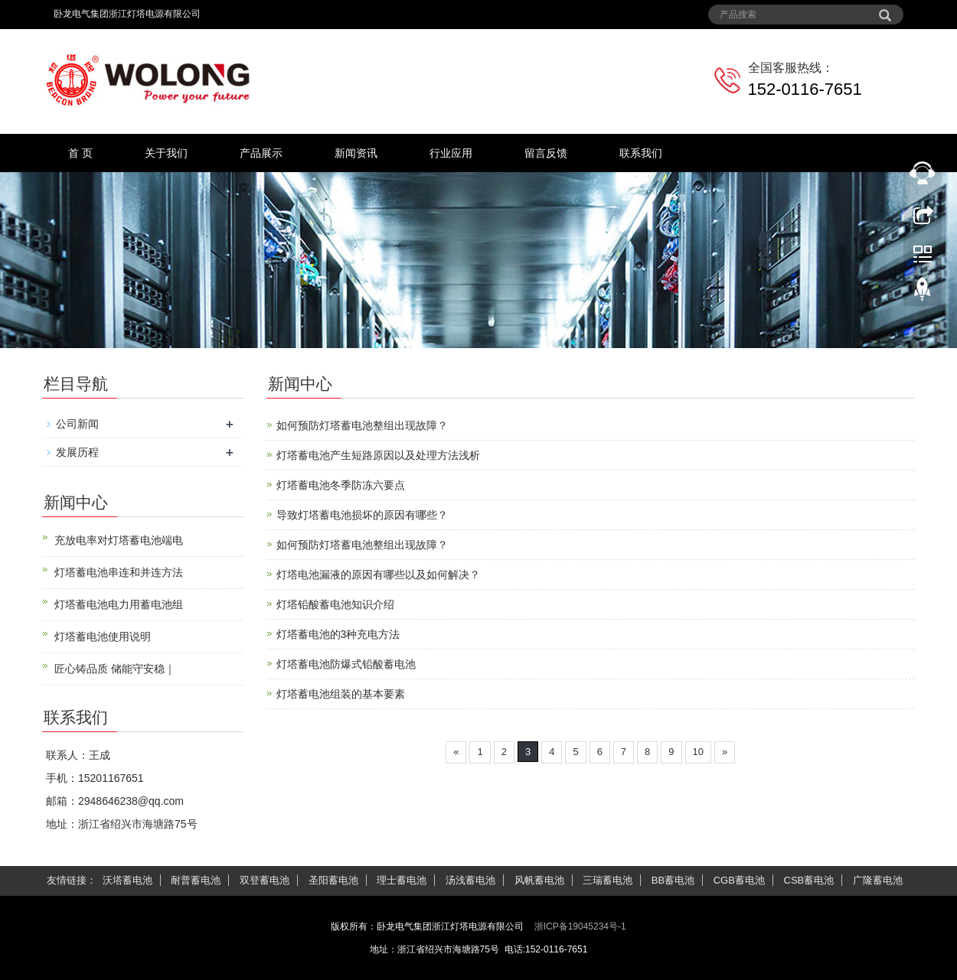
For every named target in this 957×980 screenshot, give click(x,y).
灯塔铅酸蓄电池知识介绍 (335, 604)
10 (698, 751)
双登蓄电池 (264, 880)
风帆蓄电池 (539, 880)
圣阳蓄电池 (333, 880)
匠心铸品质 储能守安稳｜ (114, 669)
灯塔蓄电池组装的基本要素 (340, 694)
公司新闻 (77, 424)
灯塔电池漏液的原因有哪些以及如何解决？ (378, 574)
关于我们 (166, 153)
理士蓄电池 (401, 880)
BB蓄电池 (673, 880)
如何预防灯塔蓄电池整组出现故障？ (362, 425)
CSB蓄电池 (809, 880)
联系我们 (640, 153)
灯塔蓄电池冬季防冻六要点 (340, 485)
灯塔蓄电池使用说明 (102, 636)
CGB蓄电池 (739, 880)
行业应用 (451, 153)
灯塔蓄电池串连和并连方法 (118, 572)
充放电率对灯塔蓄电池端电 (118, 540)
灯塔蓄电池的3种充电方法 (338, 634)
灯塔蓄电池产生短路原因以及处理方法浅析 (378, 455)
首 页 (80, 153)
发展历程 (77, 452)
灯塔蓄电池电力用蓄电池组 (118, 604)
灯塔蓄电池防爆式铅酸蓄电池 (346, 664)
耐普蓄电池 (195, 880)
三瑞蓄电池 (607, 880)
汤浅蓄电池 (470, 880)
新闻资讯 (356, 153)
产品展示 (261, 153)
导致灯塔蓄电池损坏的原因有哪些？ (362, 515)
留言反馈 (545, 153)
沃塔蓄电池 (127, 880)
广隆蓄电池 (878, 880)
